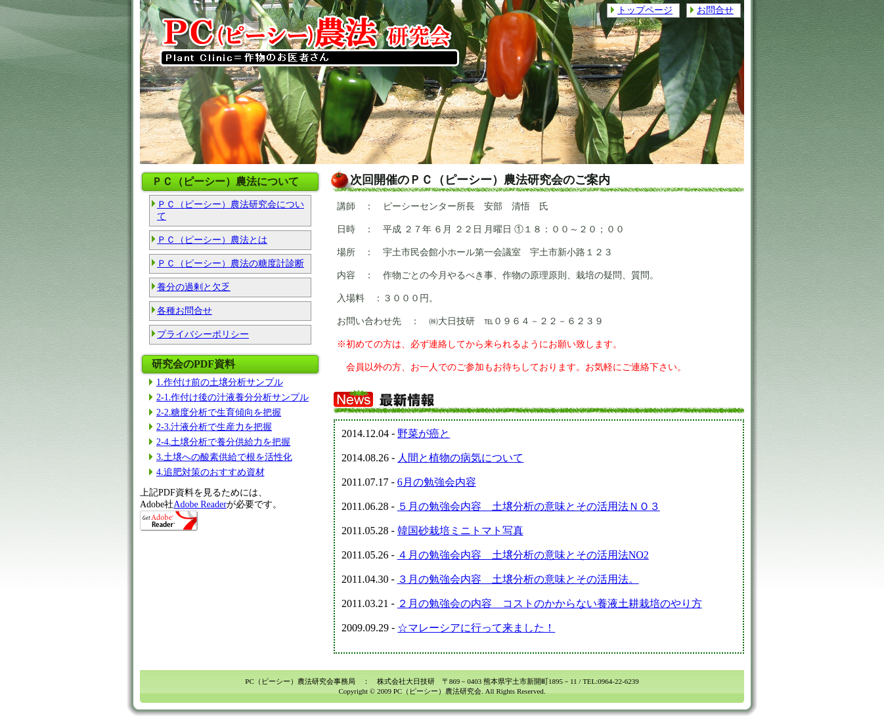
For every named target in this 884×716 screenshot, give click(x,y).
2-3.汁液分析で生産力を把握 (214, 427)
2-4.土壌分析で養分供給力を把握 (223, 442)
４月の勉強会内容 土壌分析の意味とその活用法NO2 (523, 554)
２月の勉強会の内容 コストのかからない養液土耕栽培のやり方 (549, 603)
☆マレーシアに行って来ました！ (476, 627)
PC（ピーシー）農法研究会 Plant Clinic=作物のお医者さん (311, 41)
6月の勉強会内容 (436, 482)
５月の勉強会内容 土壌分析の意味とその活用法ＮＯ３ (528, 506)
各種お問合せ (184, 311)
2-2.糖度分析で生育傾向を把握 (218, 412)
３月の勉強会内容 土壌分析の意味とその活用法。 (518, 579)
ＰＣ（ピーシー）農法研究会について (230, 210)
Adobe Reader (199, 504)
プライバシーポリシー (203, 334)
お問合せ (715, 10)
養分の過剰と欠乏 (194, 287)
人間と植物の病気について (460, 457)
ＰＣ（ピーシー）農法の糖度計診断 (230, 263)
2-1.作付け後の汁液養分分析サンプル (232, 397)
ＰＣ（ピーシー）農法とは (212, 240)
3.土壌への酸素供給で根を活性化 (224, 457)
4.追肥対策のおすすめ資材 (210, 472)
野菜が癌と (423, 433)
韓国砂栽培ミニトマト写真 (460, 530)
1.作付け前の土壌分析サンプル (219, 382)
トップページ (645, 10)
